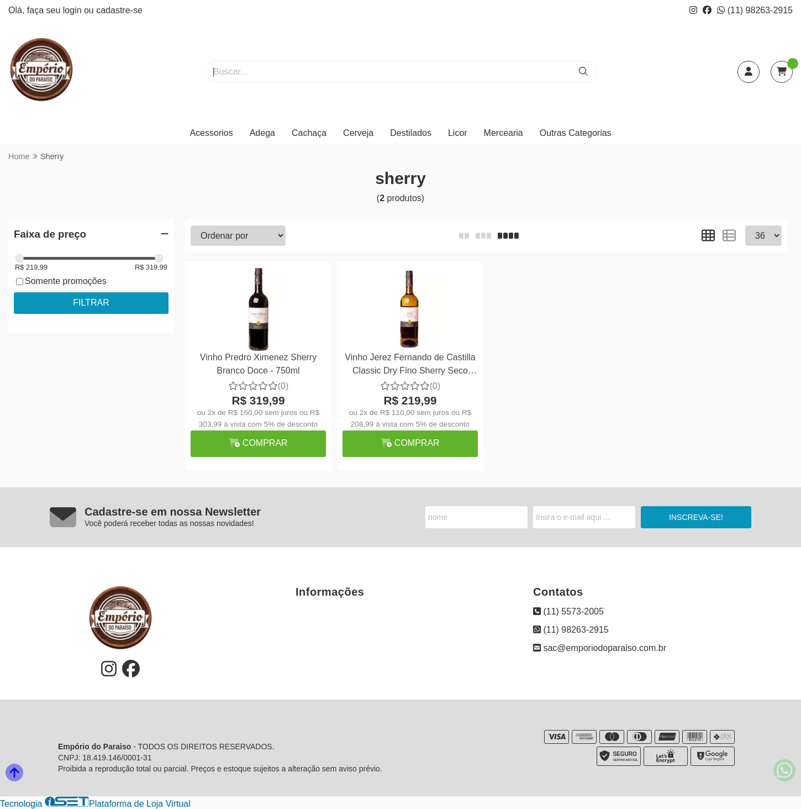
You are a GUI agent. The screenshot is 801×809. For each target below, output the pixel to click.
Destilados (410, 133)
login (73, 10)
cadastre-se (119, 10)
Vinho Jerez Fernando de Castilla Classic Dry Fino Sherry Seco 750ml (410, 366)
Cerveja (358, 133)
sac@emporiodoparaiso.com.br (599, 648)
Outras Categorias (576, 133)
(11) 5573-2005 (568, 611)
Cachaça (309, 133)
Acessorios (211, 133)
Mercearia (503, 133)
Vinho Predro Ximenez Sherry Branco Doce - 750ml (258, 364)
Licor (457, 133)
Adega (262, 133)
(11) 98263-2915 (755, 10)
